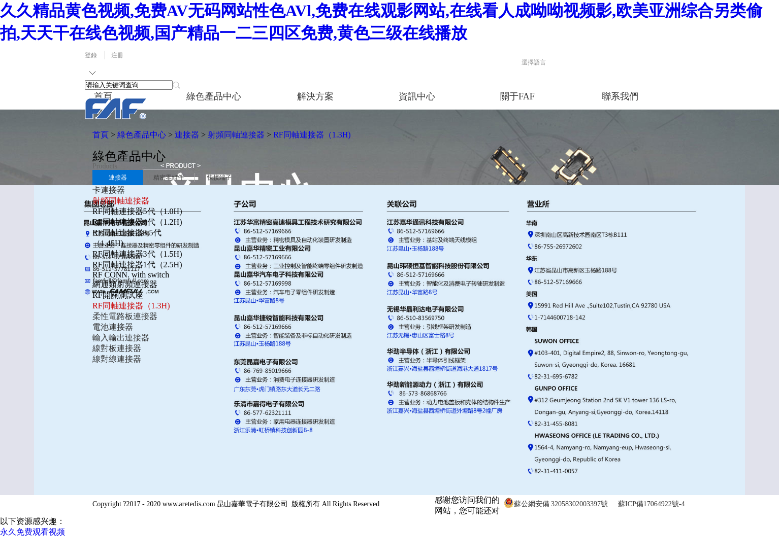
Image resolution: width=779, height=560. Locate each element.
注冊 (117, 55)
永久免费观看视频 (32, 532)
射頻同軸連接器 (236, 134)
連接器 (187, 134)
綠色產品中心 (141, 134)
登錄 (91, 55)
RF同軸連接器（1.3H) (311, 134)
